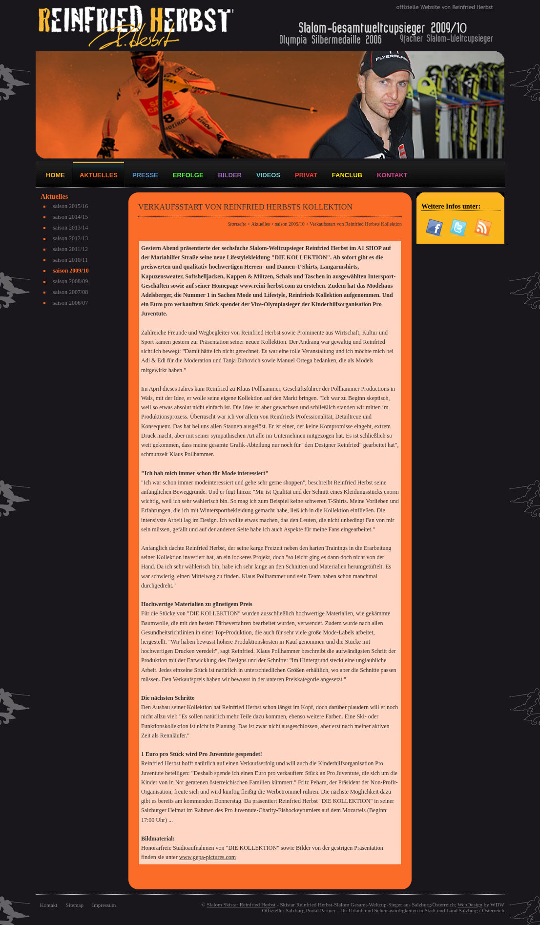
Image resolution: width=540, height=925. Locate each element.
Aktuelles (260, 224)
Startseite (237, 224)
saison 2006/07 (70, 302)
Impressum (104, 905)
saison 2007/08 (70, 292)
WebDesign (469, 904)
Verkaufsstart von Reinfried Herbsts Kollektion (356, 224)
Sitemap (74, 905)
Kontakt (48, 905)
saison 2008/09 (70, 281)
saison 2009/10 (71, 270)
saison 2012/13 (70, 238)
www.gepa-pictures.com (207, 857)
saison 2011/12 (70, 249)
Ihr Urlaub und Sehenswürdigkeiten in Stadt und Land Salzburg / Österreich (422, 910)
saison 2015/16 (70, 206)
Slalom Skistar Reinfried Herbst (241, 904)
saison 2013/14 (70, 227)
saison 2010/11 (70, 259)
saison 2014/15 (70, 216)
